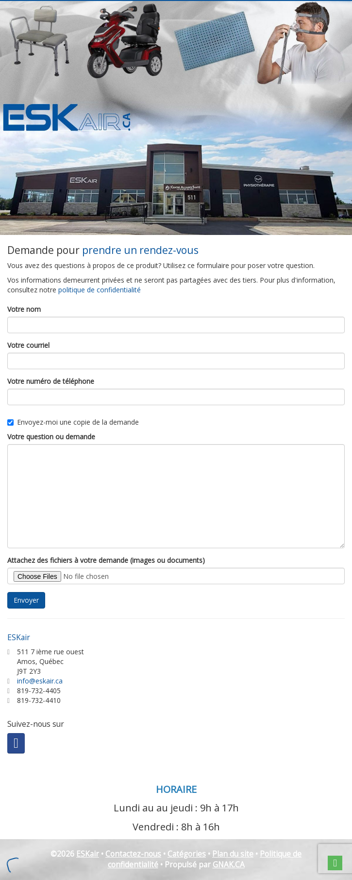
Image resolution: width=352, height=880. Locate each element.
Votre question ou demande (51, 436)
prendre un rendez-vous (140, 250)
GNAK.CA (229, 865)
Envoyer (26, 600)
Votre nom (24, 309)
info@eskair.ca (40, 680)
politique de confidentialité (99, 289)
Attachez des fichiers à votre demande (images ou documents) (106, 560)
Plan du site (232, 854)
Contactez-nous (133, 854)
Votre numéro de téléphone (50, 381)
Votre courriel (28, 345)
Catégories (187, 854)
